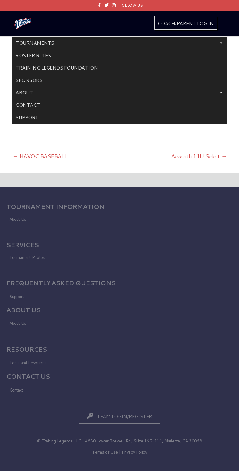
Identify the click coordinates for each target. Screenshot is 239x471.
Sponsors (29, 80)
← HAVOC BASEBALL (39, 156)
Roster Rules (33, 55)
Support (27, 117)
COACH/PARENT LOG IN (186, 23)
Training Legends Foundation (57, 67)
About (119, 92)
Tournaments (119, 43)
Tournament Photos (27, 257)
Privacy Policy (134, 452)
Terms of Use (105, 452)
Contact (28, 104)
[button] (119, 416)
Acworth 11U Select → (199, 156)
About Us (17, 219)
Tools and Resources (28, 362)
